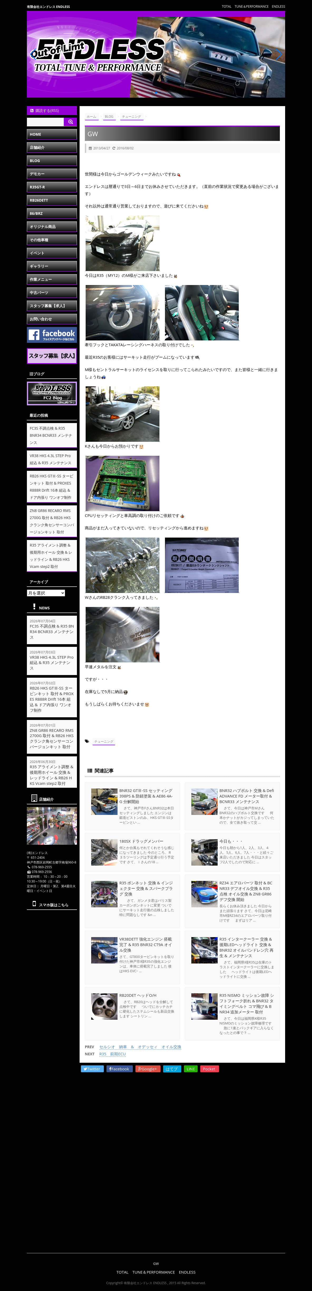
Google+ (148, 1068)
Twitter (92, 1068)
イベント (37, 252)
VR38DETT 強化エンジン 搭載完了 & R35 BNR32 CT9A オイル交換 (145, 944)
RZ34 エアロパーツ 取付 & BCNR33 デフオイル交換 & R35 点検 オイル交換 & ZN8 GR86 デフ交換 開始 (246, 891)
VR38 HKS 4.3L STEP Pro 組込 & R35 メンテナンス (52, 662)
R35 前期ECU (112, 1053)
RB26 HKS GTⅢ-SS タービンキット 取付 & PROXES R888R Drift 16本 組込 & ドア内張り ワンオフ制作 (52, 699)
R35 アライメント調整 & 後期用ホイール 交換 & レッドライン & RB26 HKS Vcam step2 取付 (51, 775)
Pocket (209, 1068)
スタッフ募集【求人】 (48, 305)
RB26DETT (39, 200)
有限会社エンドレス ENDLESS (48, 6)
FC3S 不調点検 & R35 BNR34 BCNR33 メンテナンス (51, 435)
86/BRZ (36, 213)
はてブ (172, 1068)
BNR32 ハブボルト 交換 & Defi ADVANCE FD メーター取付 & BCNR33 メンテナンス (247, 796)
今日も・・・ (231, 841)
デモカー (37, 173)
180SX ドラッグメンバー (141, 841)
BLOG (35, 160)
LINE (191, 1068)
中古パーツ (39, 292)
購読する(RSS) (44, 110)
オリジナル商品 (43, 226)
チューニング (103, 741)
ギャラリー (39, 266)
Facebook (119, 1068)
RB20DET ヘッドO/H (138, 995)
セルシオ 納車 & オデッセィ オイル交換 (140, 1046)
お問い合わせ (41, 318)
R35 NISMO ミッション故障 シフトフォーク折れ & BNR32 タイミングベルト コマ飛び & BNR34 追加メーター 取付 (247, 1003)
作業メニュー (41, 279)
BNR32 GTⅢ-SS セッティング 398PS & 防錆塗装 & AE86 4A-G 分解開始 (146, 796)
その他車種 (39, 239)
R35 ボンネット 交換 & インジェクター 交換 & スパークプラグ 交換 (146, 888)
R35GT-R (37, 186)
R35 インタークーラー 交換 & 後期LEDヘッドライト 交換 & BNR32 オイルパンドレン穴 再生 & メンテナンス (247, 947)
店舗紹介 (37, 147)
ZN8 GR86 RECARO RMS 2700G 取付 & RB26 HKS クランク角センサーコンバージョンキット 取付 (52, 738)
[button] (152, 93)
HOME (35, 134)
